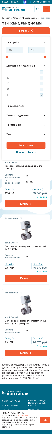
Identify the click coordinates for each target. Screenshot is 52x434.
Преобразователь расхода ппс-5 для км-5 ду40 (23, 169)
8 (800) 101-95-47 (11, 2)
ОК (45, 420)
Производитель (26, 106)
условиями (23, 415)
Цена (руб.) (26, 42)
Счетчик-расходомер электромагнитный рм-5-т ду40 (25, 249)
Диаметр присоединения (26, 65)
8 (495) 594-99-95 (11, 401)
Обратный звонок (41, 2)
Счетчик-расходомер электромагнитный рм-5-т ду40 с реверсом (25, 323)
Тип (26, 134)
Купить (26, 205)
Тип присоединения (26, 115)
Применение (26, 125)
